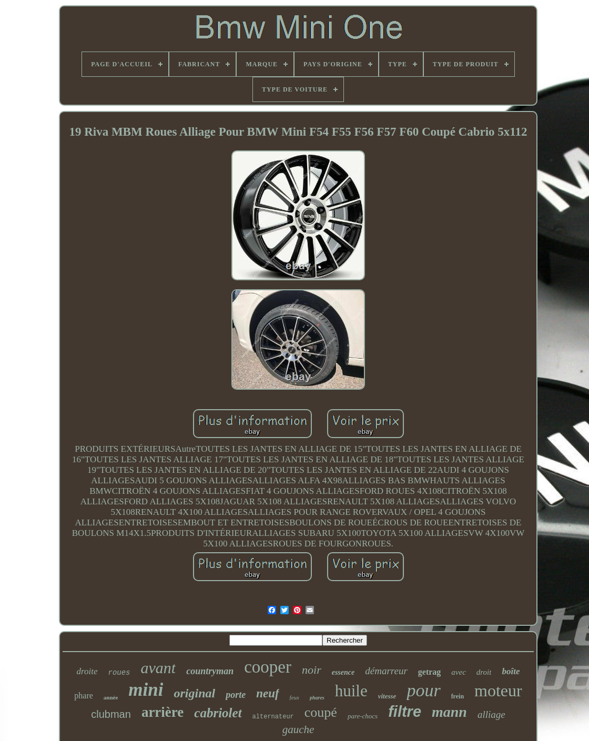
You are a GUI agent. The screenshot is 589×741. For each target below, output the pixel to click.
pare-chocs (363, 716)
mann (449, 712)
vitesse (387, 696)
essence (343, 672)
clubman (111, 714)
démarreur (386, 670)
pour (423, 690)
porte (236, 694)
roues (119, 672)
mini (145, 689)
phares (317, 698)
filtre (404, 711)
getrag (429, 671)
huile (351, 691)
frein (457, 696)
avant (158, 667)
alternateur (273, 716)
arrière (162, 712)
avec (458, 672)
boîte (511, 671)
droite (87, 671)
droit (484, 672)
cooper (267, 666)
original (194, 693)
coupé (320, 712)
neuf (267, 693)
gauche (298, 729)
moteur (498, 690)
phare (83, 695)
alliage (491, 714)
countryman (209, 671)
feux (294, 697)
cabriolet (217, 713)
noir (311, 669)
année (111, 697)
